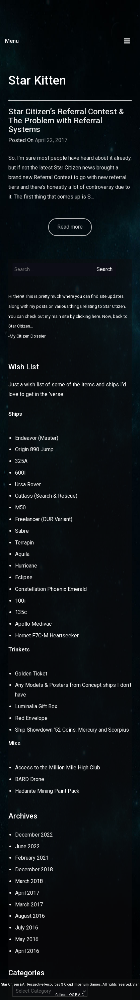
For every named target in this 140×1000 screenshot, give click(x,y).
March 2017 (29, 904)
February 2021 (32, 858)
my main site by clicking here (72, 316)
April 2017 (27, 893)
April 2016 (27, 951)
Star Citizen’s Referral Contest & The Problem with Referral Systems (66, 120)
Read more (70, 227)
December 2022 (34, 835)
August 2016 (30, 916)
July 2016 (26, 927)
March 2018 (29, 881)
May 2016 (27, 939)
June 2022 (27, 846)
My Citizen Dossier (28, 336)
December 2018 (34, 869)
